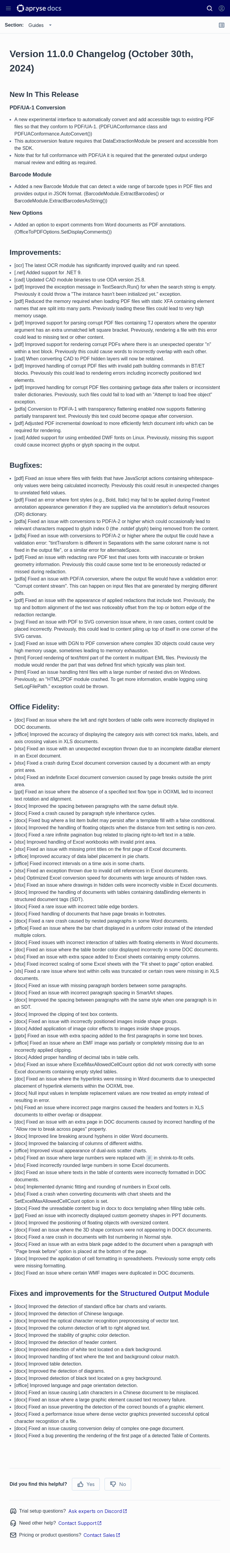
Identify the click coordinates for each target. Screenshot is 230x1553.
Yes (86, 1484)
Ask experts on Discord (97, 1511)
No (118, 1484)
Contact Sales (102, 1535)
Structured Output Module (164, 1293)
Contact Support (80, 1523)
